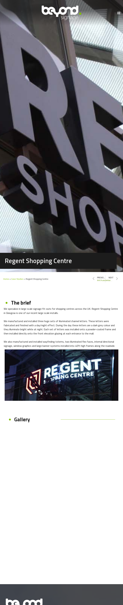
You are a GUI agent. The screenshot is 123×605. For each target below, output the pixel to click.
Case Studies (17, 279)
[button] (118, 13)
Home (6, 279)
